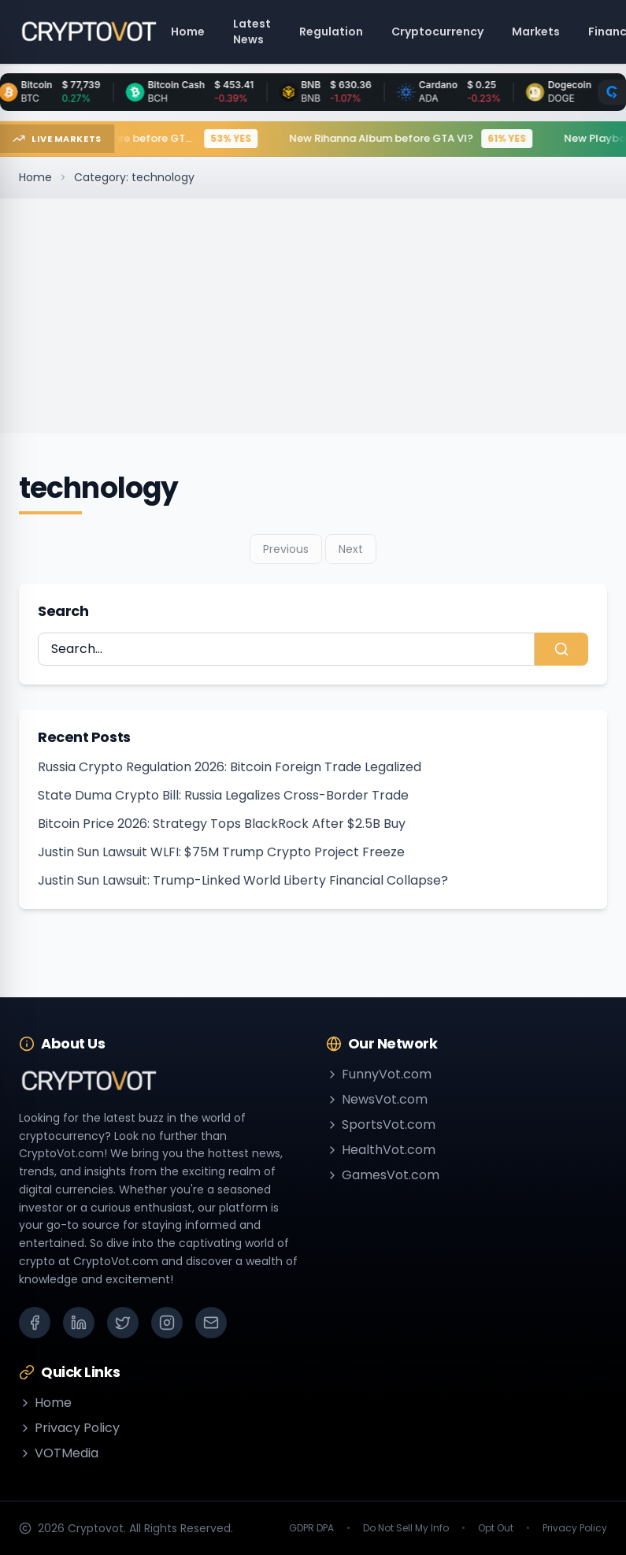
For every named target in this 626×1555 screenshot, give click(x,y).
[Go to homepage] (88, 31)
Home (35, 177)
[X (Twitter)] (123, 1322)
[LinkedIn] (78, 1322)
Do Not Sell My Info (406, 1528)
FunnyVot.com (379, 1074)
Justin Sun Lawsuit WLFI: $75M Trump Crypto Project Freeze (221, 852)
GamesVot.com (382, 1175)
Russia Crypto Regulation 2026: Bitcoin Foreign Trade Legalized (229, 767)
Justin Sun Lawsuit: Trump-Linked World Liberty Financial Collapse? (243, 880)
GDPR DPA (311, 1528)
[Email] (211, 1322)
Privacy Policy (69, 1428)
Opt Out (495, 1528)
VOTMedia (58, 1453)
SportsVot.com (380, 1124)
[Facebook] (34, 1322)
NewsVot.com (377, 1099)
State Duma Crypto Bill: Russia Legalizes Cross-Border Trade (223, 795)
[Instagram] (167, 1322)
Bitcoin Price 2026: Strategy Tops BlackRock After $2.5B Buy (222, 824)
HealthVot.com (380, 1150)
